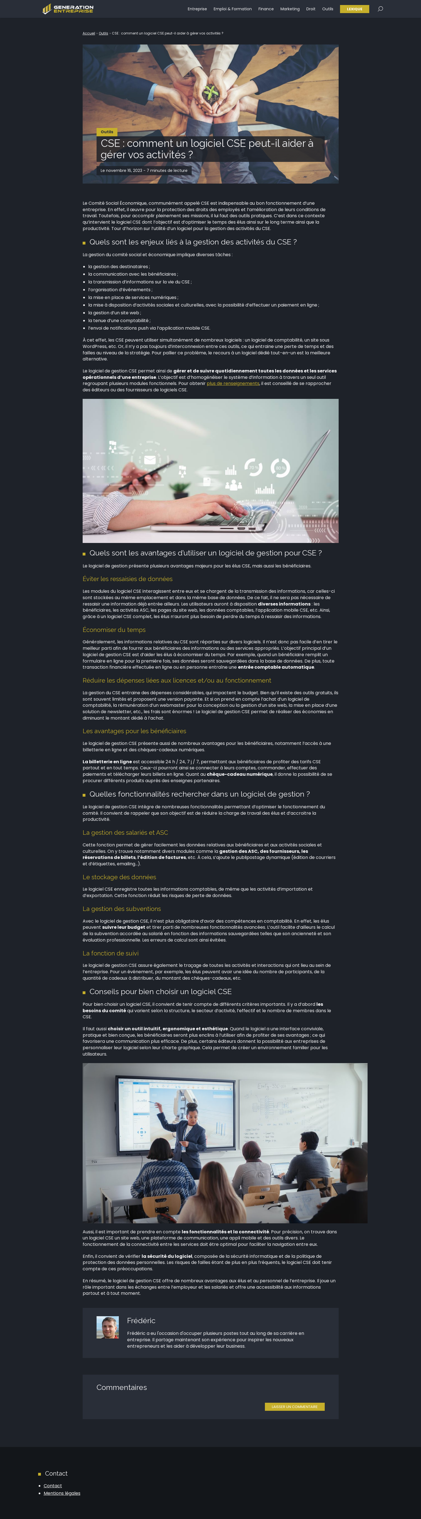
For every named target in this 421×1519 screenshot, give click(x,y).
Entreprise (197, 11)
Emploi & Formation (233, 11)
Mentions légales (62, 1493)
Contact (53, 1486)
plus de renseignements (233, 383)
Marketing (290, 11)
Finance (266, 11)
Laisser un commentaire (295, 1406)
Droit (311, 11)
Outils (327, 11)
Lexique (354, 11)
